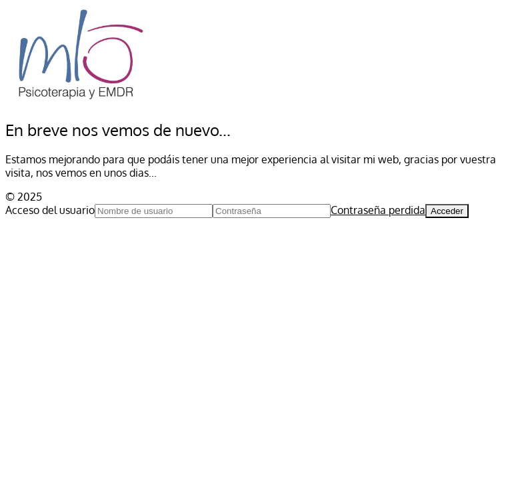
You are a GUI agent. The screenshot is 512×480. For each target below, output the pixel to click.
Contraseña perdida (378, 210)
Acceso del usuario (50, 210)
